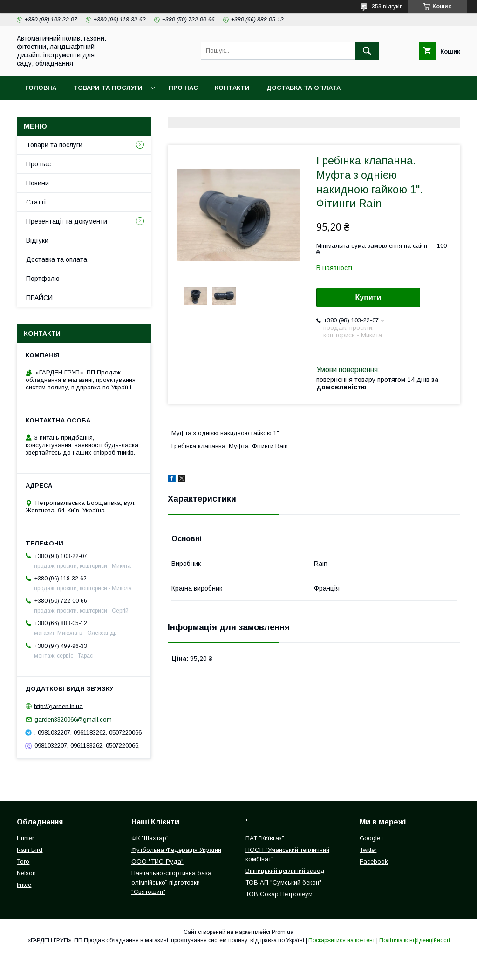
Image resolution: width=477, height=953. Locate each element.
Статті (36, 202)
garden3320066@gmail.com (73, 719)
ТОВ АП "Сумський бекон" (283, 882)
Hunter (25, 838)
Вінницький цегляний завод (285, 870)
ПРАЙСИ (39, 297)
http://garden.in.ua (58, 705)
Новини (37, 183)
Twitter (368, 849)
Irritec (24, 884)
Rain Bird (29, 849)
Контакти (232, 87)
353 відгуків (387, 6)
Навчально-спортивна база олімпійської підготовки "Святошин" (171, 882)
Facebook (374, 861)
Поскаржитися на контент (341, 940)
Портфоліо (43, 278)
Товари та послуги (108, 87)
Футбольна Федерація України (176, 849)
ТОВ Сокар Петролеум (279, 894)
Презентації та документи (66, 221)
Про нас (183, 87)
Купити (368, 297)
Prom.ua (282, 932)
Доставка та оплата (303, 87)
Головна (40, 87)
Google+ (372, 838)
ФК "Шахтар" (150, 838)
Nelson (26, 873)
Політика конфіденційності (414, 940)
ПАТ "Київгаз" (264, 838)
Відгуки (37, 240)
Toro (23, 861)
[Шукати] (367, 51)
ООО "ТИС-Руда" (157, 861)
